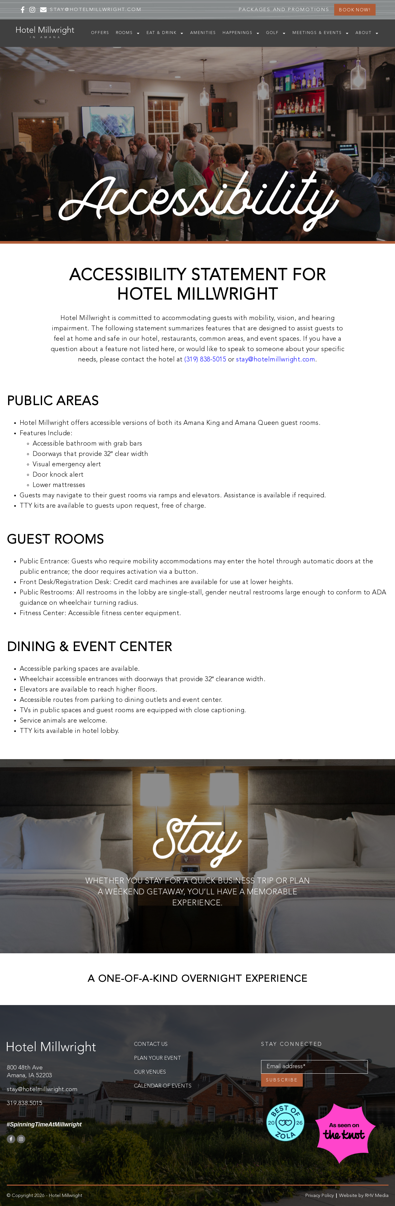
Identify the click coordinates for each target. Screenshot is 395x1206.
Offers (100, 33)
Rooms (128, 33)
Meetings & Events (320, 33)
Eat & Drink (165, 33)
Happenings (241, 33)
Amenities (203, 33)
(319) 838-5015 (205, 360)
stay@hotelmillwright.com (275, 360)
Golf (276, 33)
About (367, 33)
